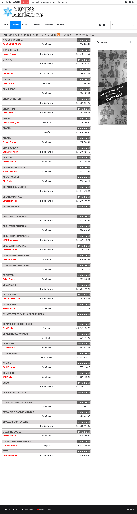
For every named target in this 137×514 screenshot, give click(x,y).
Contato (60, 25)
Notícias (26, 25)
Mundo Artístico (45, 509)
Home (6, 25)
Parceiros (49, 25)
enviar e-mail (84, 40)
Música (37, 25)
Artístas (15, 25)
